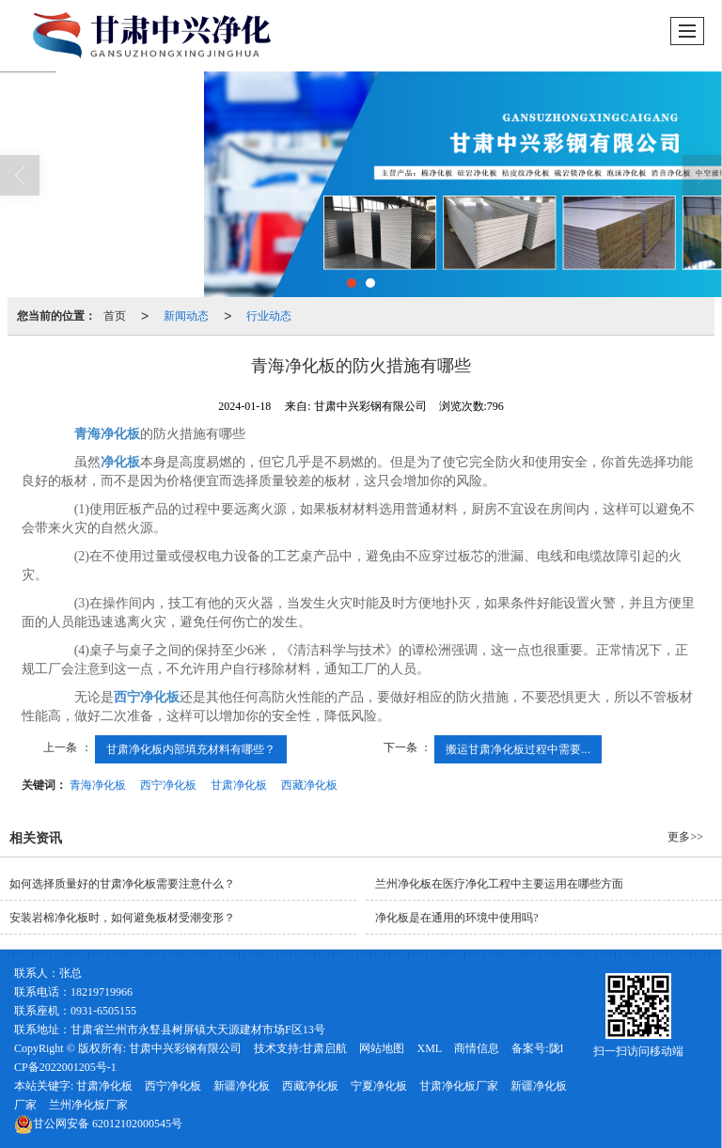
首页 (114, 315)
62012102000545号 (98, 1123)
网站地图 (381, 1048)
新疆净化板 (241, 1086)
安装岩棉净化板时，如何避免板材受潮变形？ (122, 917)
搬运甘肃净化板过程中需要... (518, 749)
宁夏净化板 (379, 1086)
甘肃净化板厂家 (458, 1086)
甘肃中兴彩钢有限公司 (185, 1048)
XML (429, 1048)
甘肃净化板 (239, 785)
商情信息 (476, 1048)
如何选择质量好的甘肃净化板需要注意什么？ (122, 883)
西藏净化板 (309, 785)
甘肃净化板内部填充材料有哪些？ (190, 749)
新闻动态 (186, 315)
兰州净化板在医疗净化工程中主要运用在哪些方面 (499, 883)
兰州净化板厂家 (88, 1104)
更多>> (685, 836)
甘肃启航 (324, 1048)
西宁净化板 (168, 785)
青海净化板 (98, 785)
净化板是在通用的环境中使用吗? (456, 917)
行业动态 (268, 315)
